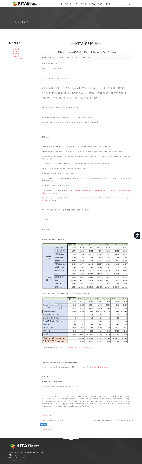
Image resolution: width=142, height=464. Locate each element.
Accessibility (125, 4)
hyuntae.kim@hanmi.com (100, 367)
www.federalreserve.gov (75, 347)
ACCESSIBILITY (14, 460)
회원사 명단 (15, 49)
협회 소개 (68, 4)
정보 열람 (92, 4)
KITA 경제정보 (16, 56)
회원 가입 (15, 51)
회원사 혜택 (15, 54)
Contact (115, 4)
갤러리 (108, 4)
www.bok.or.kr (89, 347)
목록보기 (43, 425)
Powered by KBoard (46, 429)
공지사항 (83, 4)
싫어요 (51, 415)
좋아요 (45, 415)
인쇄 (129, 415)
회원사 (100, 4)
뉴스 (75, 4)
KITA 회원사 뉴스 (17, 58)
